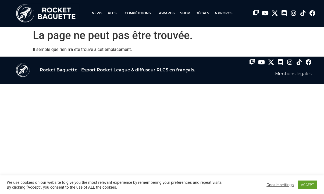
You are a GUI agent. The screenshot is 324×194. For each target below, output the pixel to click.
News (97, 13)
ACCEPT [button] (307, 185)
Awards (167, 13)
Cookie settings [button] (280, 184)
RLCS (113, 13)
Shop (185, 13)
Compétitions (139, 13)
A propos (224, 13)
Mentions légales (293, 73)
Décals (202, 13)
